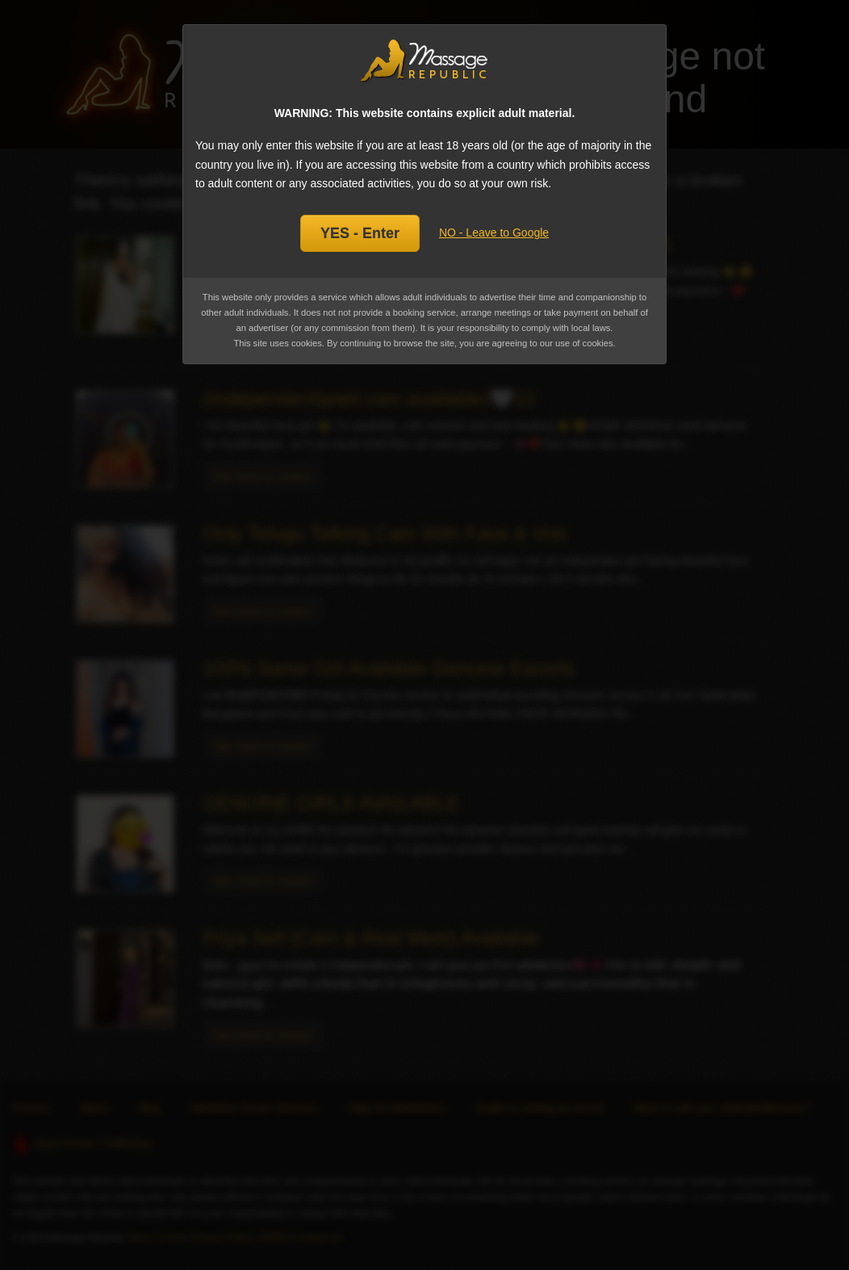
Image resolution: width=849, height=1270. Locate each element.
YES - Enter (359, 233)
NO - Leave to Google (494, 232)
